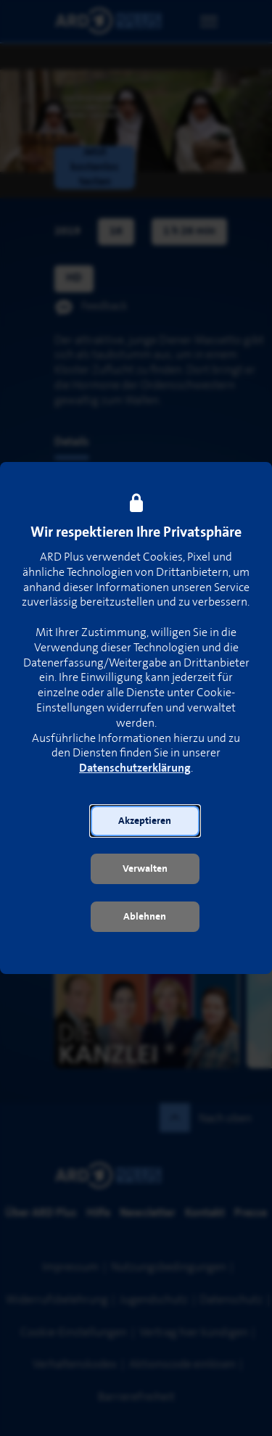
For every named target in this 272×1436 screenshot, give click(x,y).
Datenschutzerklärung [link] (135, 768)
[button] (145, 821)
